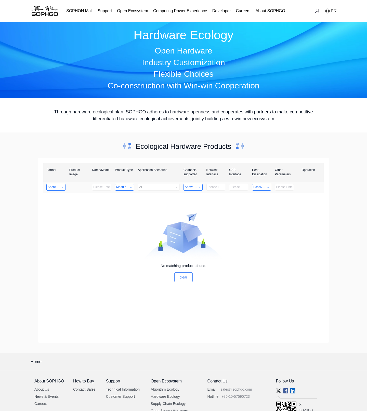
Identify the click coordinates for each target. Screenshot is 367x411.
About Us (41, 389)
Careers (243, 11)
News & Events (46, 396)
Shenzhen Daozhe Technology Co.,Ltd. (56, 187)
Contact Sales (84, 389)
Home (36, 362)
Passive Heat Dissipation (262, 187)
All (158, 187)
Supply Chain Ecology (168, 404)
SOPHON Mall (79, 11)
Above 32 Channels (194, 187)
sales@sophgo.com (236, 389)
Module (124, 187)
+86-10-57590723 (235, 396)
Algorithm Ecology (165, 389)
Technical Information (123, 389)
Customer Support (120, 396)
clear (183, 277)
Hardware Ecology (165, 396)
